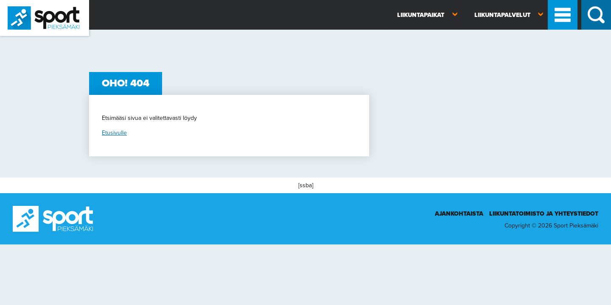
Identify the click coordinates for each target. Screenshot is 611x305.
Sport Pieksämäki (22, 39)
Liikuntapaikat (420, 15)
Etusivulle (114, 132)
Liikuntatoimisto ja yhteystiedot (543, 213)
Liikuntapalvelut (502, 15)
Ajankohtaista (459, 213)
